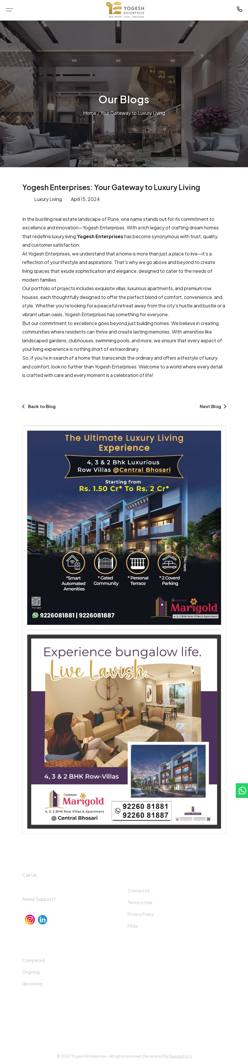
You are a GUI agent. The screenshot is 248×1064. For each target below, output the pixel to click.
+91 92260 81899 (39, 884)
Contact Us (139, 890)
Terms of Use (140, 902)
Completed (33, 960)
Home (89, 113)
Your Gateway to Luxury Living (132, 113)
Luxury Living (48, 199)
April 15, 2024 (85, 199)
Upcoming (32, 983)
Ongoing (31, 972)
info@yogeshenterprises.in (50, 908)
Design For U (180, 1056)
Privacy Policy (141, 914)
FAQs (133, 925)
